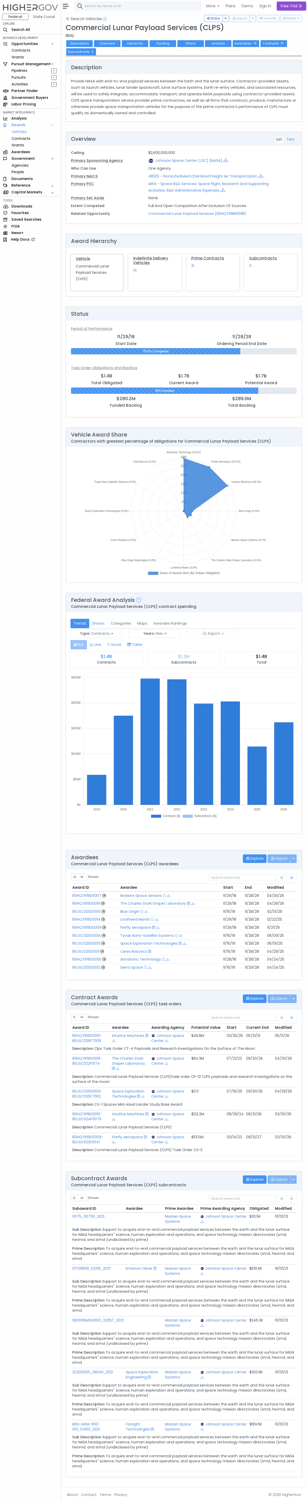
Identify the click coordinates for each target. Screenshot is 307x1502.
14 (135, 270)
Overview (107, 43)
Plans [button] (230, 6)
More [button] (211, 6)
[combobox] (150, 6)
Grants (18, 57)
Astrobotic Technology (140, 959)
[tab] (78, 644)
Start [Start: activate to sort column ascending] (228, 887)
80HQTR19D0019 (86, 903)
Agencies (20, 165)
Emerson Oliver (139, 1268)
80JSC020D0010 (86, 911)
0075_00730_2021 (88, 1216)
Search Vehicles (84, 18)
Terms (105, 1494)
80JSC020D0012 (86, 967)
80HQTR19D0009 (86, 927)
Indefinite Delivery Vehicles (150, 260)
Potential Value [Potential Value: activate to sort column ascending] (205, 1027)
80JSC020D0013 (86, 943)
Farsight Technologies (138, 1427)
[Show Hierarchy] (225, 160)
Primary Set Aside (87, 197)
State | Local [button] (44, 16)
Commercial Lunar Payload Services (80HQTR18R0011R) (197, 213)
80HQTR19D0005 (86, 959)
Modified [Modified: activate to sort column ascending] (275, 887)
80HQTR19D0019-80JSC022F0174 (87, 1061)
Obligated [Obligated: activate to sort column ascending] (259, 1208)
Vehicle (83, 258)
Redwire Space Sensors (141, 895)
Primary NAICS (84, 176)
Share (191, 43)
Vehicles (19, 131)
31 (192, 265)
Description (79, 43)
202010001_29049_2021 (92, 1372)
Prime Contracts (207, 258)
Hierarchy (135, 43)
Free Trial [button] (291, 6)
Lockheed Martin (135, 919)
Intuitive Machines (128, 1035)
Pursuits (19, 77)
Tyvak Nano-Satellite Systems (147, 935)
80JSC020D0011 (85, 951)
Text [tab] (290, 139)
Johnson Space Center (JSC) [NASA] (188, 160)
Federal (15, 16)
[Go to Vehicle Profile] (104, 895)
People (18, 171)
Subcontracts (263, 258)
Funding (162, 43)
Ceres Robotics (133, 951)
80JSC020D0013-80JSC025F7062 (87, 1094)
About (72, 1494)
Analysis (218, 43)
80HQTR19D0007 (86, 895)
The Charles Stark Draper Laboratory (153, 903)
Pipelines (19, 70)
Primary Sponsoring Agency (97, 160)
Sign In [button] (265, 6)
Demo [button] (247, 6)
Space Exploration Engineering (142, 1375)
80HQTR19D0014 (86, 919)
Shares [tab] (98, 623)
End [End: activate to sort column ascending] (248, 887)
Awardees (245, 43)
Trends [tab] (80, 623)
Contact (89, 1494)
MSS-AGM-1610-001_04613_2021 (86, 1427)
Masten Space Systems (179, 1219)
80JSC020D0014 (86, 935)
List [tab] (279, 139)
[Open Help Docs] (105, 18)
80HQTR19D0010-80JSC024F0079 (87, 1116)
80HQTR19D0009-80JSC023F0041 (87, 1139)
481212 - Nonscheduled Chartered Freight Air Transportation (203, 176)
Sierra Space (131, 967)
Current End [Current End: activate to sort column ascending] (257, 1027)
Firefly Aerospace (135, 927)
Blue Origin (129, 911)
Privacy (120, 1494)
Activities (20, 84)
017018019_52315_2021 (91, 1268)
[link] (292, 877)
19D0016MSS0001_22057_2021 (98, 1320)
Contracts (21, 50)
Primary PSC (82, 183)
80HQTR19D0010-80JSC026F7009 (87, 1038)
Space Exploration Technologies (149, 943)
